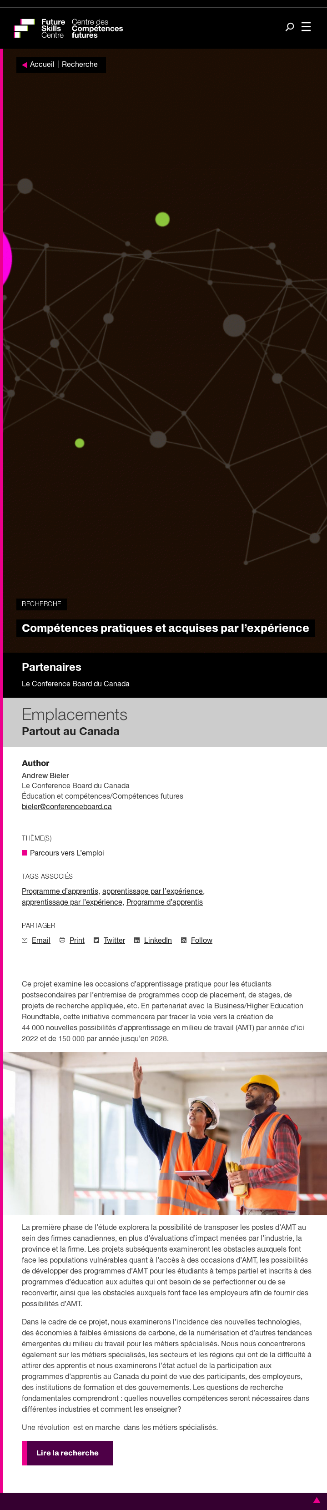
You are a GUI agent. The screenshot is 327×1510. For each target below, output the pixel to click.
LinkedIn (158, 941)
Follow (201, 941)
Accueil (42, 65)
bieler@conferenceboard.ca (67, 807)
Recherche (80, 65)
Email (41, 941)
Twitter (114, 941)
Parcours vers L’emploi (67, 853)
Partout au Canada (71, 731)
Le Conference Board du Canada (76, 684)
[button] (315, 1500)
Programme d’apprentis (60, 892)
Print (77, 941)
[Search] (289, 28)
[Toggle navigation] (306, 27)
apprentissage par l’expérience (152, 892)
